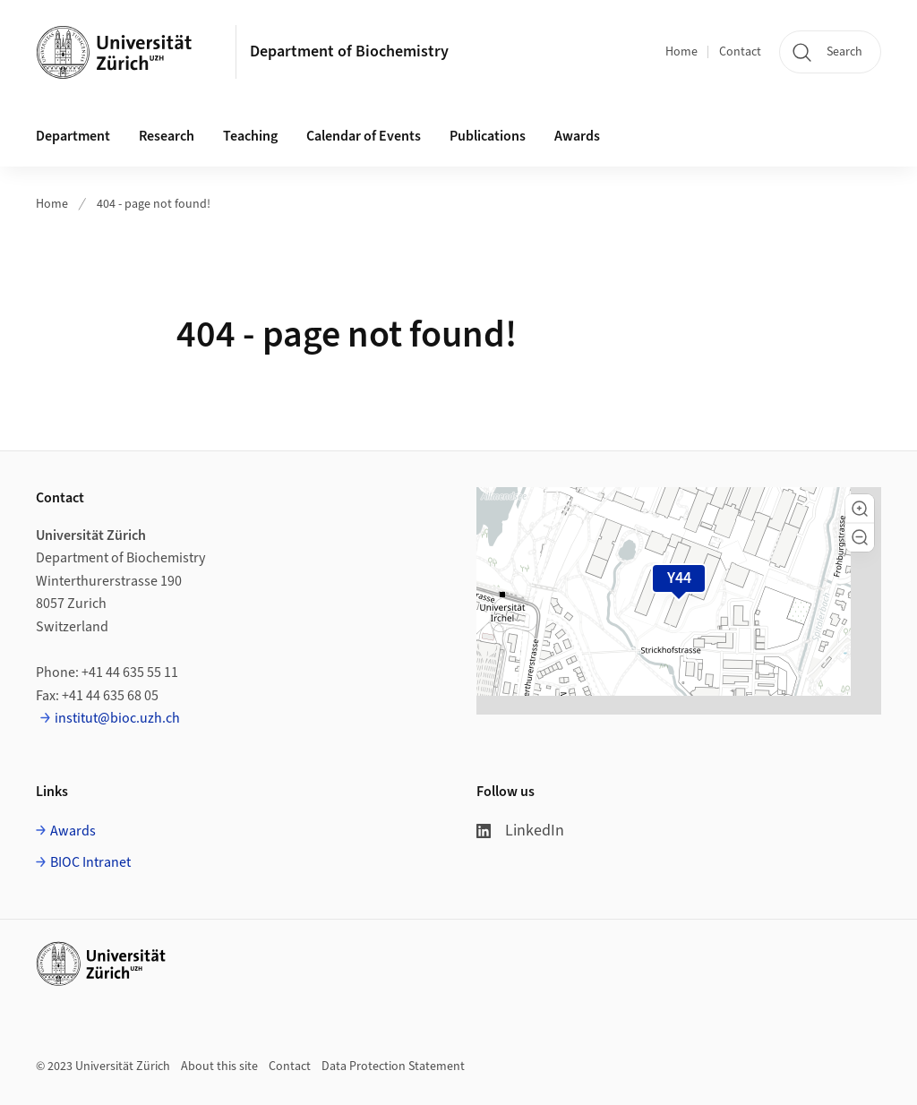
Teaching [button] (250, 136)
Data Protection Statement (393, 1066)
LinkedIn (520, 830)
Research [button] (166, 136)
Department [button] (73, 136)
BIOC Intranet (90, 862)
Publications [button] (488, 136)
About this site (219, 1066)
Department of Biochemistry (349, 51)
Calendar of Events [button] (363, 136)
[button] (859, 508)
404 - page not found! (153, 204)
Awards (577, 136)
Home (681, 52)
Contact (740, 52)
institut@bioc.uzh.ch (117, 718)
